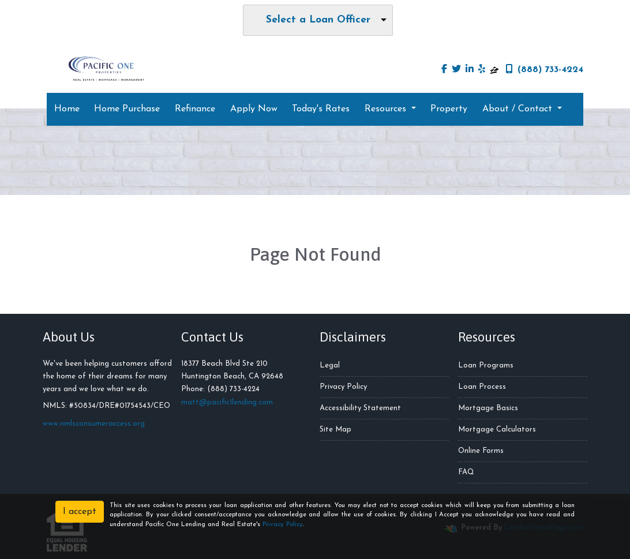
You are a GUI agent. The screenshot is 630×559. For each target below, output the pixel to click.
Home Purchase (127, 109)
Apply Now (254, 109)
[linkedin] (470, 69)
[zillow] (494, 69)
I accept (79, 511)
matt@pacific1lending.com (227, 402)
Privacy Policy (343, 387)
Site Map (335, 429)
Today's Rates (321, 109)
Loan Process (482, 387)
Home (67, 109)
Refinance (195, 109)
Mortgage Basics (488, 408)
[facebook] (444, 69)
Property (448, 109)
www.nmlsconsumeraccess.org (94, 423)
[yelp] (481, 69)
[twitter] (456, 69)
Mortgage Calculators (497, 429)
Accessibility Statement (360, 408)
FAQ (466, 472)
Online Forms (481, 451)
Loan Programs (485, 365)
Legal (330, 365)
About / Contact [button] (518, 109)
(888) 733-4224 (544, 69)
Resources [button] (387, 109)
